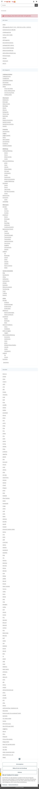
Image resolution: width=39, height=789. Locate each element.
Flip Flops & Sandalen (9, 191)
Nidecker (5, 646)
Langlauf (5, 251)
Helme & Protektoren (7, 324)
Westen (4, 108)
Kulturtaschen (6, 281)
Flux (4, 431)
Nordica (4, 560)
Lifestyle (5, 283)
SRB (3, 389)
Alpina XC (5, 677)
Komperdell (5, 503)
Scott (4, 397)
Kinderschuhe (7, 306)
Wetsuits (5, 110)
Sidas (4, 379)
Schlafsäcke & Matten (8, 80)
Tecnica (4, 589)
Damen (6, 152)
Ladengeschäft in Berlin (8, 45)
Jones (4, 490)
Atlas (4, 703)
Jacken (5, 163)
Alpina (4, 674)
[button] (33, 1)
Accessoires (5, 197)
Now (4, 573)
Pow (4, 459)
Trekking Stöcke (8, 94)
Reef (4, 399)
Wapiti (4, 757)
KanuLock (5, 462)
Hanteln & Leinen (7, 122)
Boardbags (5, 106)
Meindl (4, 651)
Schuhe (6, 257)
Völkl (4, 661)
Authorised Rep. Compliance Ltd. (10, 708)
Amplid (4, 687)
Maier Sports (6, 669)
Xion (4, 420)
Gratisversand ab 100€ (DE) (9, 29)
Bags (4, 273)
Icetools (4, 446)
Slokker (4, 410)
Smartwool (5, 412)
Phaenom (5, 736)
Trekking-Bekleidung (7, 150)
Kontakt (4, 37)
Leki (3, 643)
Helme (4, 118)
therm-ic (5, 374)
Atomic (4, 705)
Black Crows (5, 633)
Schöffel (4, 405)
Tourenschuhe (7, 237)
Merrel (4, 731)
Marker (4, 568)
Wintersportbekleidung (8, 161)
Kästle (4, 500)
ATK (3, 700)
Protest (4, 392)
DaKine (4, 545)
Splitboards (7, 225)
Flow (4, 428)
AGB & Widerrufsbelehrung (9, 53)
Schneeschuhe (7, 247)
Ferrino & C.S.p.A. (7, 723)
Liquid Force (5, 477)
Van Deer (6, 210)
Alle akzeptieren (19, 764)
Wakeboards (6, 99)
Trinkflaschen (6, 78)
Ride (4, 555)
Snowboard (5, 215)
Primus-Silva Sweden (8, 739)
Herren (6, 155)
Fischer (4, 614)
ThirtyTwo (5, 394)
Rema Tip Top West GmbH (9, 744)
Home (4, 24)
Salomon (5, 519)
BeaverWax (5, 710)
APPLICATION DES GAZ (8, 690)
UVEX (4, 384)
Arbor (4, 692)
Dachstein (5, 716)
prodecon (5, 451)
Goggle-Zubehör (6, 135)
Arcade (4, 695)
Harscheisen (7, 243)
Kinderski (6, 302)
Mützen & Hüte (7, 157)
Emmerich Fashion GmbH (9, 529)
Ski (5, 253)
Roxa (4, 402)
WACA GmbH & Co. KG (8, 754)
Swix (4, 599)
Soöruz (4, 532)
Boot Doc (5, 635)
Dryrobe (4, 521)
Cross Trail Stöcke (8, 88)
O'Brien (4, 469)
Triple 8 (4, 381)
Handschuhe (7, 177)
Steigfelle (6, 245)
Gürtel (5, 199)
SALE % (4, 63)
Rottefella (5, 552)
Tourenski (6, 233)
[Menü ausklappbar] (2, 1)
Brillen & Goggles (7, 330)
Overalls (6, 167)
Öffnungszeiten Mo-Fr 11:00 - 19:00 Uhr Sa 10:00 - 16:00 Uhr (17, 27)
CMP (4, 539)
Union (4, 508)
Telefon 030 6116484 (7, 35)
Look (4, 511)
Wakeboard (5, 310)
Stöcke (4, 86)
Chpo (4, 425)
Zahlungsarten (6, 40)
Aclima (4, 684)
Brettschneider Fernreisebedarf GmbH (12, 713)
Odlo (4, 472)
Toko (4, 602)
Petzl (4, 493)
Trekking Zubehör (7, 84)
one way (5, 475)
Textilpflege (5, 201)
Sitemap (5, 58)
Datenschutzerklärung (13, 784)
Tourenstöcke (7, 239)
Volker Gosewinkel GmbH (8, 752)
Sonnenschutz (6, 131)
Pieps (4, 449)
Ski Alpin (5, 206)
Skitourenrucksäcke (7, 287)
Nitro (4, 734)
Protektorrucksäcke (7, 145)
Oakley (4, 578)
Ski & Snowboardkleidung (9, 335)
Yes (3, 557)
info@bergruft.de (7, 32)
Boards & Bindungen (9, 312)
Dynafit (4, 524)
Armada (4, 697)
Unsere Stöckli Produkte (8, 48)
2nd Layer (6, 171)
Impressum (4, 784)
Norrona (5, 565)
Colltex (4, 607)
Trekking (5, 293)
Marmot (4, 570)
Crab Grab (5, 542)
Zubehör (5, 126)
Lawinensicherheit (8, 241)
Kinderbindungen (8, 304)
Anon (4, 679)
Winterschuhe (6, 195)
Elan (4, 630)
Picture (4, 583)
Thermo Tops (6, 114)
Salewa (4, 407)
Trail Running (6, 289)
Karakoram (5, 550)
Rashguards (5, 112)
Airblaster (5, 671)
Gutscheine (6, 362)
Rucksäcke (5, 285)
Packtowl (5, 495)
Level (4, 467)
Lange (4, 506)
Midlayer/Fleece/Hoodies (10, 345)
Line (4, 534)
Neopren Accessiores (8, 120)
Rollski (5, 267)
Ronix (4, 594)
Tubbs (4, 591)
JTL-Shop (22, 787)
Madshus (5, 666)
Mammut (5, 563)
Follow (4, 433)
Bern (4, 653)
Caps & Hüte (7, 189)
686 (3, 682)
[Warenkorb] (36, 1)
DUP (4, 609)
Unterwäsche (7, 173)
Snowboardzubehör (9, 227)
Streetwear (5, 183)
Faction (4, 721)
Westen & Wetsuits (8, 314)
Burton (4, 648)
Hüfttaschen (5, 279)
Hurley (4, 443)
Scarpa (4, 376)
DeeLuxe (5, 625)
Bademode (5, 116)
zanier (4, 423)
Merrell (4, 581)
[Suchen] (18, 5)
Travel (4, 291)
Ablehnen (20, 772)
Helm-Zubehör (6, 139)
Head (4, 664)
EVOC (4, 537)
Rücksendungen (6, 55)
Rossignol (5, 604)
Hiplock (4, 482)
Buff (4, 638)
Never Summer (6, 586)
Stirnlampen (6, 82)
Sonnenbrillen (6, 141)
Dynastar (5, 620)
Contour (4, 627)
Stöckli (5, 208)
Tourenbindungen (8, 235)
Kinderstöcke (7, 308)
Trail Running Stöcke (9, 92)
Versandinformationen (8, 42)
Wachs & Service (8, 265)
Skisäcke (6, 261)
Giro (4, 436)
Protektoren (5, 143)
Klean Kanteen (6, 498)
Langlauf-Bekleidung (9, 181)
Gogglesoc (5, 728)
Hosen (5, 165)
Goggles (4, 133)
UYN (4, 386)
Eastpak (4, 526)
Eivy (3, 617)
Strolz (4, 418)
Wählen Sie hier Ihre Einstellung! (20, 768)
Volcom (4, 612)
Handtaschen (6, 275)
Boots (5, 221)
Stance (4, 415)
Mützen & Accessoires (9, 179)
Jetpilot (4, 456)
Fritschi (4, 464)
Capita (4, 640)
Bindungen (5, 102)
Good (4, 438)
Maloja (4, 576)
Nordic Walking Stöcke (9, 90)
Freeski (6, 231)
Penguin (5, 488)
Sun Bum (5, 747)
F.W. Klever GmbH (7, 718)
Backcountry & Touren (8, 229)
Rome (4, 516)
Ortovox (4, 480)
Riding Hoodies (7, 169)
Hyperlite (5, 454)
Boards (6, 217)
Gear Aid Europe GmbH (8, 726)
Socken (6, 159)
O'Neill (4, 485)
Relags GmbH (6, 741)
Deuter (4, 596)
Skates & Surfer (6, 104)
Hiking (4, 277)
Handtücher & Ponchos (8, 124)
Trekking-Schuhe (7, 76)
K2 (3, 656)
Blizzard (4, 622)
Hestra (4, 441)
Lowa (4, 513)
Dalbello (5, 547)
